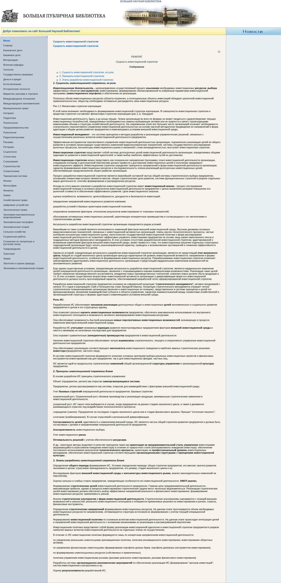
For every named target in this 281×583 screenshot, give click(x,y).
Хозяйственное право (15, 200)
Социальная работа (14, 236)
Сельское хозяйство (14, 231)
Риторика (8, 147)
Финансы (8, 190)
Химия (7, 195)
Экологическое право (15, 209)
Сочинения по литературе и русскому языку (18, 242)
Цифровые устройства (16, 205)
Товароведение (12, 249)
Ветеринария (10, 60)
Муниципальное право (16, 108)
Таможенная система (15, 176)
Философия (9, 185)
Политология (10, 122)
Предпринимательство (16, 127)
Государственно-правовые (18, 74)
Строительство (11, 166)
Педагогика (9, 118)
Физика (7, 180)
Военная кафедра (13, 64)
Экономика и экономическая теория (23, 268)
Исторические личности (16, 89)
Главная (8, 45)
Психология (9, 132)
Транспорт (9, 253)
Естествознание (12, 84)
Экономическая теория (16, 227)
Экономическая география (18, 222)
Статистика (9, 156)
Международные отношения (19, 98)
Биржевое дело (12, 55)
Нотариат (8, 113)
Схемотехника (11, 171)
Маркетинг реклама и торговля (20, 93)
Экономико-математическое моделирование (19, 216)
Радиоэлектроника (13, 137)
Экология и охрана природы (19, 263)
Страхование (10, 161)
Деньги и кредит (12, 79)
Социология (10, 151)
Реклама (8, 142)
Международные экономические (21, 103)
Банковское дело (12, 50)
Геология (8, 69)
